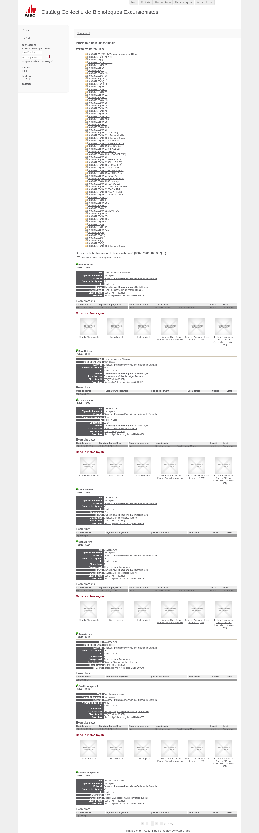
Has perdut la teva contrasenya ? (37, 61)
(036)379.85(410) (95, 68)
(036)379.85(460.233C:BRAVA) (102, 140)
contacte (26, 83)
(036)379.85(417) (95, 70)
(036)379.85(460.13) (96, 100)
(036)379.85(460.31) (96, 205)
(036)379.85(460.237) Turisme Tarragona (106, 186)
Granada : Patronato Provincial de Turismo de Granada (130, 278)
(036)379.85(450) (95, 86)
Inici (133, 2)
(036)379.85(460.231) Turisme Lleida (104, 135)
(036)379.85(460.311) (97, 208)
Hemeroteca (163, 2)
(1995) (196, 338)
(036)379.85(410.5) (96, 65)
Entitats (145, 2)
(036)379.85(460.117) (97, 95)
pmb (188, 831)
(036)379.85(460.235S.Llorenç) (102, 181)
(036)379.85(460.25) (96, 197)
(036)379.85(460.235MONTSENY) (103, 173)
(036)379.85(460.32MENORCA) (102, 211)
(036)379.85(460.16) (96, 111)
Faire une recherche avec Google (168, 831)
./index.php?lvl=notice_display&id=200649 (124, 523)
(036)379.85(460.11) (96, 89)
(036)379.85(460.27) (96, 200)
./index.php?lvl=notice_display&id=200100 (124, 434)
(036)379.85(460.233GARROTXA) (103, 146)
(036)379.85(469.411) (97, 230)
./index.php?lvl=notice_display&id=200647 (124, 382)
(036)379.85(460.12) (96, 97)
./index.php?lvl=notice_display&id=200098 (124, 295)
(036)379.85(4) (94, 59)
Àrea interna (205, 2)
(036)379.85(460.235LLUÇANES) (103, 165)
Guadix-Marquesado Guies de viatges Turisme (126, 711)
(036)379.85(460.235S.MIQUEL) (102, 184)
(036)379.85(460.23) (96, 130)
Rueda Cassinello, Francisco (223, 340)
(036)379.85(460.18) (96, 113)
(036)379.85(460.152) (97, 105)
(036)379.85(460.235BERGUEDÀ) (103, 159)
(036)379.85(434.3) (96, 76)
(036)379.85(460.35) (96, 213)
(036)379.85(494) (95, 238)
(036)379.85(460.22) (96, 124)
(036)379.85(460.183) (97, 119)
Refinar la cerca (89, 257)
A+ (29, 30)
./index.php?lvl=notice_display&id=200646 (124, 803)
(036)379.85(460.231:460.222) (101, 132)
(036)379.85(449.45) (96, 84)
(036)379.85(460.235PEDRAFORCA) (104, 178)
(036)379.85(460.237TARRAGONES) (104, 194)
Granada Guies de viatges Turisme (120, 428)
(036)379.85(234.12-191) (99, 57)
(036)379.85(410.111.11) (98, 62)
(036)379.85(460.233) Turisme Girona (105, 138)
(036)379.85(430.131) (97, 73)
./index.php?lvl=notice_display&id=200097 (124, 717)
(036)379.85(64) (94, 243)
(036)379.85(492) (95, 235)
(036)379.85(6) (94, 240)
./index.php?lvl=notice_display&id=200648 (124, 668)
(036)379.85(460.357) (114, 293)
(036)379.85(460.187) (97, 122)
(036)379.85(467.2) (96, 227)
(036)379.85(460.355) (97, 219)
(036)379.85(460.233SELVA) (100, 151)
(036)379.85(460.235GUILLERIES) (103, 162)
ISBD (87, 267)
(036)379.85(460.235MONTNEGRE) (104, 170)
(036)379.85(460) (95, 224)
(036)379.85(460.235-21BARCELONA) (105, 154)
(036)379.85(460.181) (97, 116)
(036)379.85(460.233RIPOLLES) (102, 149)
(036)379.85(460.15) (96, 103)
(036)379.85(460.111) (97, 92)
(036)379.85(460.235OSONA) (101, 176)
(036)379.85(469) (95, 232)
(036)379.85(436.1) (96, 78)
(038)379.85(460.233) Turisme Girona (105, 246)
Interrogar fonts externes (110, 257)
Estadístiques (183, 2)
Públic (80, 267)
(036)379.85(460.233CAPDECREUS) (104, 143)
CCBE (147, 831)
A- (24, 30)
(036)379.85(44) (94, 81)
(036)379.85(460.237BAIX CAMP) (103, 189)
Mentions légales (134, 831)
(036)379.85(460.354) (97, 216)
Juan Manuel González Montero (170, 338)
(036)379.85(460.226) (97, 127)
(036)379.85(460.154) (97, 108)
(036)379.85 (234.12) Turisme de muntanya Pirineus (112, 54)
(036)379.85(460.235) (97, 157)
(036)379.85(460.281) (97, 203)
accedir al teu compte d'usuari (36, 48)
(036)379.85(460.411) (97, 221)
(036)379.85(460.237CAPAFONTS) (103, 192)
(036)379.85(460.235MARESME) (102, 167)
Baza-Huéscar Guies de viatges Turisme (123, 290)
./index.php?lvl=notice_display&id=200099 (124, 578)
